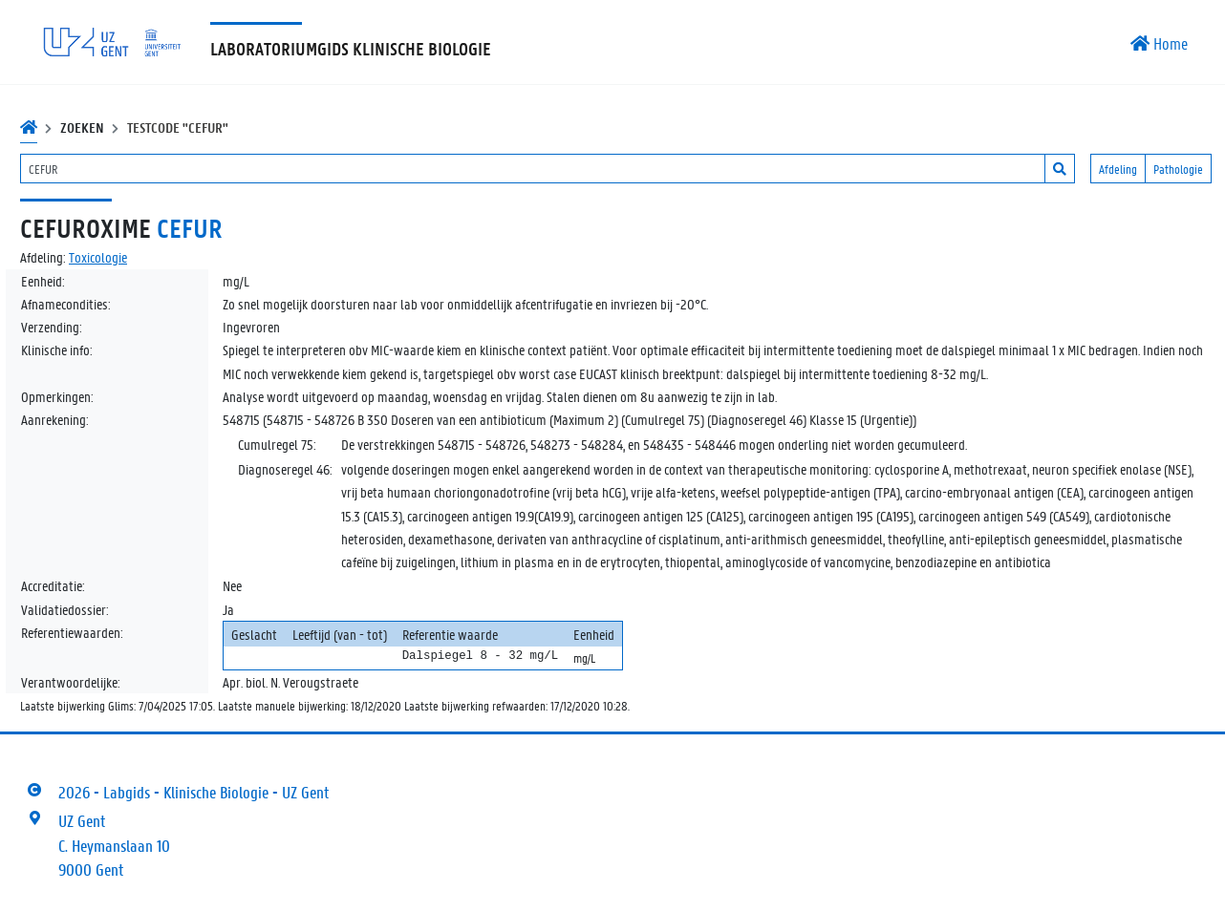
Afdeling (1118, 168)
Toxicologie (98, 256)
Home (1159, 42)
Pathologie (1178, 168)
